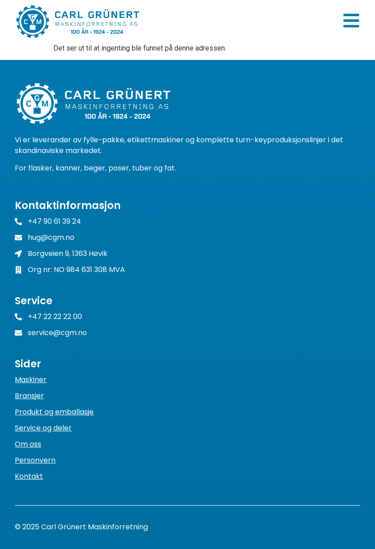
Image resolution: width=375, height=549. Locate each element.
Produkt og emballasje (54, 412)
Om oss (28, 444)
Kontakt (29, 476)
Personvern (35, 460)
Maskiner (31, 380)
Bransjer (29, 396)
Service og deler (43, 428)
